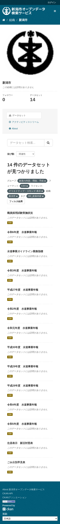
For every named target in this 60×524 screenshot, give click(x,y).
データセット (17, 115)
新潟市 (23, 20)
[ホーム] (3, 20)
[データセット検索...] (25, 142)
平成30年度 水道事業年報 (22, 347)
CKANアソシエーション (14, 497)
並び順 (10, 154)
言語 (4, 514)
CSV (10, 223)
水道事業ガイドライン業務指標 (25, 251)
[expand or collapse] (55, 11)
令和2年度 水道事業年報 (22, 308)
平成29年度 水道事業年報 (22, 366)
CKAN (7, 509)
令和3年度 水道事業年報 (22, 270)
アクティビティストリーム (24, 122)
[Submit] (48, 142)
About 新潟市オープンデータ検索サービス (23, 489)
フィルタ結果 (16, 201)
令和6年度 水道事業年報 (22, 232)
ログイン (52, 2)
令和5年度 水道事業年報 (22, 424)
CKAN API (7, 493)
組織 (12, 20)
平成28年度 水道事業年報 (22, 385)
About (13, 128)
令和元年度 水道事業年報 (22, 328)
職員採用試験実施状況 (20, 213)
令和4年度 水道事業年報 (22, 404)
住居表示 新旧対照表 (20, 443)
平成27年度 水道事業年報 (22, 289)
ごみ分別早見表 (16, 462)
